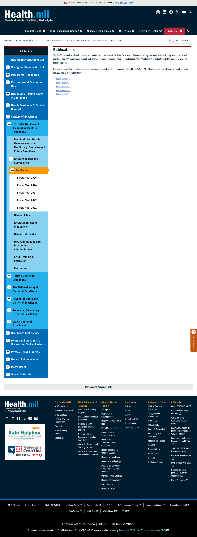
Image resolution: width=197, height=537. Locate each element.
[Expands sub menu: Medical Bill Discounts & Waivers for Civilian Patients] (8, 340)
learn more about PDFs (156, 530)
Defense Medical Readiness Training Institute (86, 427)
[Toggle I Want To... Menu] (181, 31)
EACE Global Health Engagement (26, 224)
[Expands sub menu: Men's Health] (8, 367)
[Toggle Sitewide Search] (188, 31)
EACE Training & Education (24, 259)
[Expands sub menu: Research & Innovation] (8, 359)
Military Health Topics (99, 31)
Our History (60, 426)
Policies (151, 445)
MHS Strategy (61, 414)
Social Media (130, 423)
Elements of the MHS (64, 410)
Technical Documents (157, 462)
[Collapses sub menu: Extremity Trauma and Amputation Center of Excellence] (9, 124)
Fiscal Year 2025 (27, 177)
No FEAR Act (51, 505)
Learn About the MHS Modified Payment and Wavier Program (180, 431)
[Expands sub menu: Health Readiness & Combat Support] (8, 105)
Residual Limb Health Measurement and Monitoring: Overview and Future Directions (29, 145)
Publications (23, 170)
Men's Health (19, 367)
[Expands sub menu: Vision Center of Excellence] (9, 321)
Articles (128, 406)
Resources (20, 268)
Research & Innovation (25, 359)
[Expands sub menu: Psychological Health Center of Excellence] (9, 299)
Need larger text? (180, 41)
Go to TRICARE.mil (179, 406)
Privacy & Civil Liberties (25, 352)
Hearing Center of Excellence (23, 278)
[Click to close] (194, 332)
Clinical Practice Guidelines (155, 408)
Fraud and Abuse (72, 505)
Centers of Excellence (24, 116)
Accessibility (92, 505)
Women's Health (21, 374)
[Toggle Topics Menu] (113, 31)
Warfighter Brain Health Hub (28, 67)
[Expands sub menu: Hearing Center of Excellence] (9, 276)
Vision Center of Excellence (22, 323)
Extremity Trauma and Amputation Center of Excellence (26, 128)
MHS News (125, 31)
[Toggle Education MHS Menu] (81, 31)
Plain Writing (73, 511)
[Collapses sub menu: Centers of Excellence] (8, 116)
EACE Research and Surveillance (26, 160)
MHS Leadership (62, 406)
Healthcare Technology (25, 333)
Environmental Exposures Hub (26, 84)
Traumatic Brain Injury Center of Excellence (26, 312)
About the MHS (33, 31)
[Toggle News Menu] (133, 31)
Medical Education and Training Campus (88, 446)
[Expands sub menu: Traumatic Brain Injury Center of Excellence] (9, 310)
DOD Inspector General (128, 505)
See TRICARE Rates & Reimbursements (181, 450)
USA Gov (91, 511)
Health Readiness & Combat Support (28, 107)
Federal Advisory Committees (62, 421)
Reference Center (148, 31)
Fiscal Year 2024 (27, 185)
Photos (128, 410)
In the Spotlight (131, 419)
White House (108, 511)
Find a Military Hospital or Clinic (181, 412)
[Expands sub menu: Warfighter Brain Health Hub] (8, 67)
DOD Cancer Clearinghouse (27, 59)
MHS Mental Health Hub (25, 75)
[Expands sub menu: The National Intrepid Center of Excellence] (9, 287)
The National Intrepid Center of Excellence (25, 289)
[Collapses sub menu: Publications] (12, 170)
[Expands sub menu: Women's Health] (8, 374)
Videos (128, 414)
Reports (151, 457)
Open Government (178, 505)
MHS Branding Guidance (61, 432)
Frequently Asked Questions (155, 435)
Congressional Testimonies (154, 415)
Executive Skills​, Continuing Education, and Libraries (87, 437)
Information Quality (154, 505)
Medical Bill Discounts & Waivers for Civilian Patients (28, 342)
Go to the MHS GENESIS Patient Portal (179, 420)
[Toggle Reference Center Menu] (160, 31)
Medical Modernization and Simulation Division (88, 453)
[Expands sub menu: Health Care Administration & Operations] (8, 94)
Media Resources (132, 427)
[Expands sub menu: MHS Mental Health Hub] (8, 75)
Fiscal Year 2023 (27, 192)
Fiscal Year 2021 (27, 207)
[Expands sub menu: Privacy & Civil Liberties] (8, 352)
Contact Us (59, 437)
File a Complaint (178, 480)
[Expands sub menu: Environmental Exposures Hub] (8, 82)
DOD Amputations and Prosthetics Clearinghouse (27, 245)
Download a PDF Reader (129, 530)
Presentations (154, 449)
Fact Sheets (153, 420)
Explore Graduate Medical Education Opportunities (179, 473)
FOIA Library (153, 425)
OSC (124, 511)
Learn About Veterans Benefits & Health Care (181, 440)
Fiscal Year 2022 (27, 200)
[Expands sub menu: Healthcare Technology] (8, 333)
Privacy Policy (31, 505)
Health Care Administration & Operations (27, 95)
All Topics (26, 51)
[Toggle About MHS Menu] (44, 31)
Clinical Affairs (23, 215)
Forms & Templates (156, 429)
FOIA (108, 505)
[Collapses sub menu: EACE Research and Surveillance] (11, 159)
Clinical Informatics (25, 234)
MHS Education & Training (64, 31)
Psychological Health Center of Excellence (25, 300)
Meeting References (156, 440)
